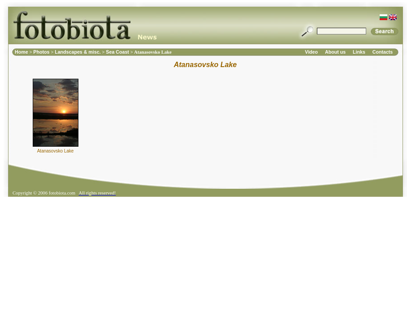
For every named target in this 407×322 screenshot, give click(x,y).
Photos (42, 52)
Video (311, 52)
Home (22, 52)
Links (359, 52)
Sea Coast (118, 52)
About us (335, 52)
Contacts (382, 52)
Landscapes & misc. (78, 52)
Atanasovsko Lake (55, 150)
